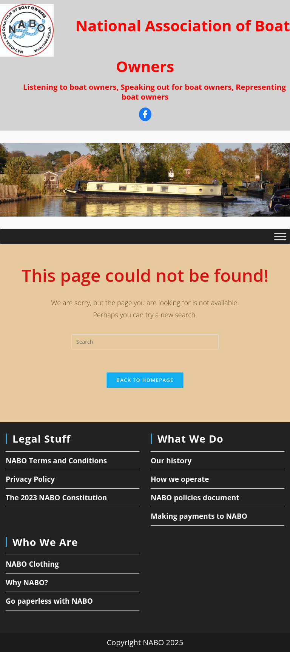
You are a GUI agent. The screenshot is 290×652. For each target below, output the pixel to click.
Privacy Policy (30, 479)
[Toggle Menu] (280, 236)
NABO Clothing (32, 564)
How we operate (180, 479)
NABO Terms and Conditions (56, 461)
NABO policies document (195, 498)
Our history (171, 461)
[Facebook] (145, 115)
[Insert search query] (145, 341)
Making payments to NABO (199, 516)
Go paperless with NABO (49, 601)
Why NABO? (27, 582)
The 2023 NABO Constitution (56, 498)
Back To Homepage (144, 380)
